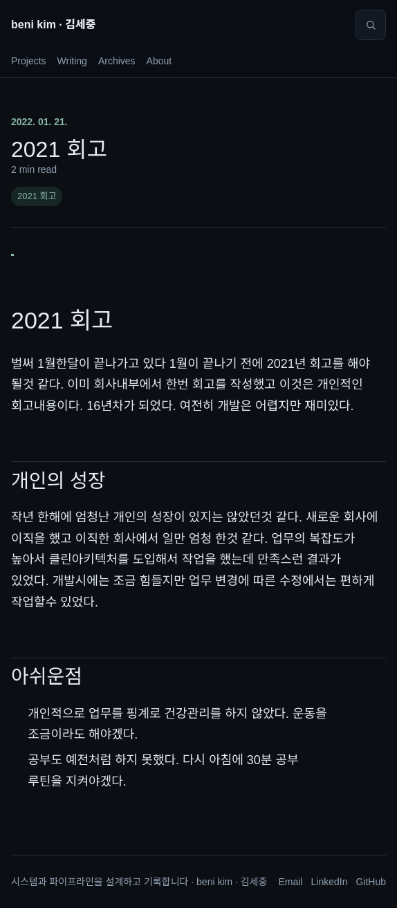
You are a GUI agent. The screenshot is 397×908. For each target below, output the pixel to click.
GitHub (371, 881)
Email (290, 881)
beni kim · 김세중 (53, 24)
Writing (72, 60)
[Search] (371, 25)
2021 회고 (36, 196)
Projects (28, 60)
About (159, 60)
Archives (117, 60)
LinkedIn (329, 881)
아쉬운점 (46, 676)
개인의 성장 (58, 481)
